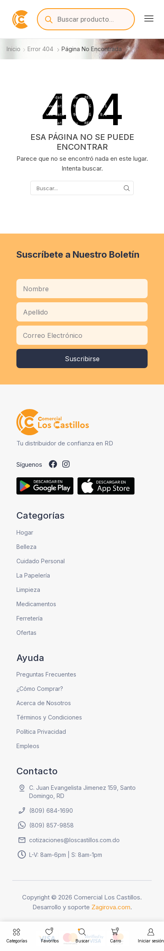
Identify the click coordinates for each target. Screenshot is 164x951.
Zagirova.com (110, 907)
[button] (148, 18)
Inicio (13, 48)
